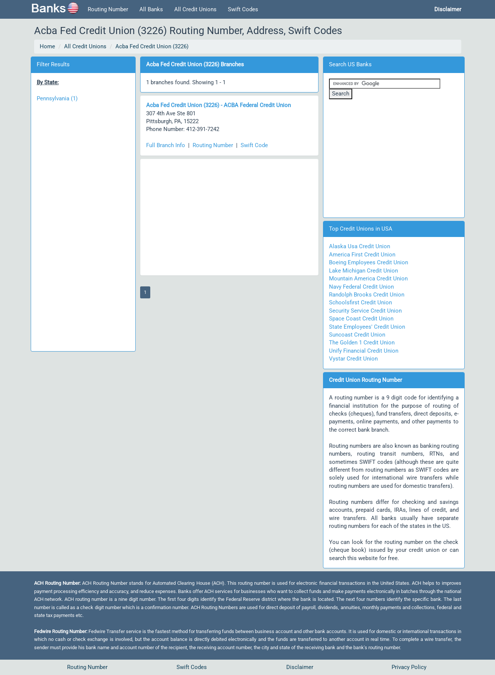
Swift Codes (243, 9)
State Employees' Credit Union (367, 326)
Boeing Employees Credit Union (368, 262)
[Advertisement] (83, 222)
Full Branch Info (165, 145)
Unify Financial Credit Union (363, 350)
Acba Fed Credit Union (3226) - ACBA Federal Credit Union (218, 105)
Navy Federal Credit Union (361, 286)
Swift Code (254, 145)
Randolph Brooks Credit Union (366, 294)
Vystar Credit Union (353, 358)
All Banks (151, 9)
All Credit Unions (195, 9)
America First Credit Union (362, 254)
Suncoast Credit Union (357, 334)
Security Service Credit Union (365, 310)
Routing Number (108, 9)
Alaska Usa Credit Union (359, 246)
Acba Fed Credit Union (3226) (151, 46)
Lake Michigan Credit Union (363, 270)
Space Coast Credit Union (361, 318)
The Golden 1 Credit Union (362, 342)
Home (47, 46)
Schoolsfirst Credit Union (360, 302)
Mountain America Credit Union (368, 278)
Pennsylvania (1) (57, 98)
